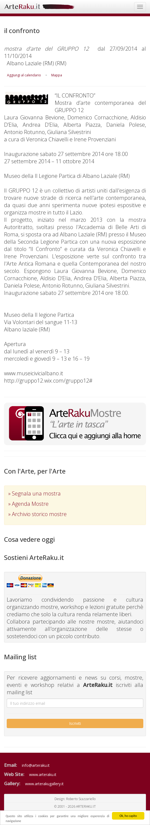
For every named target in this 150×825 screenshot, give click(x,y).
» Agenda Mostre (28, 503)
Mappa (56, 75)
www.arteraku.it (42, 774)
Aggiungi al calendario (24, 75)
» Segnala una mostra (34, 493)
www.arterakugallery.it (44, 783)
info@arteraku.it (36, 765)
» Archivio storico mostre (37, 514)
